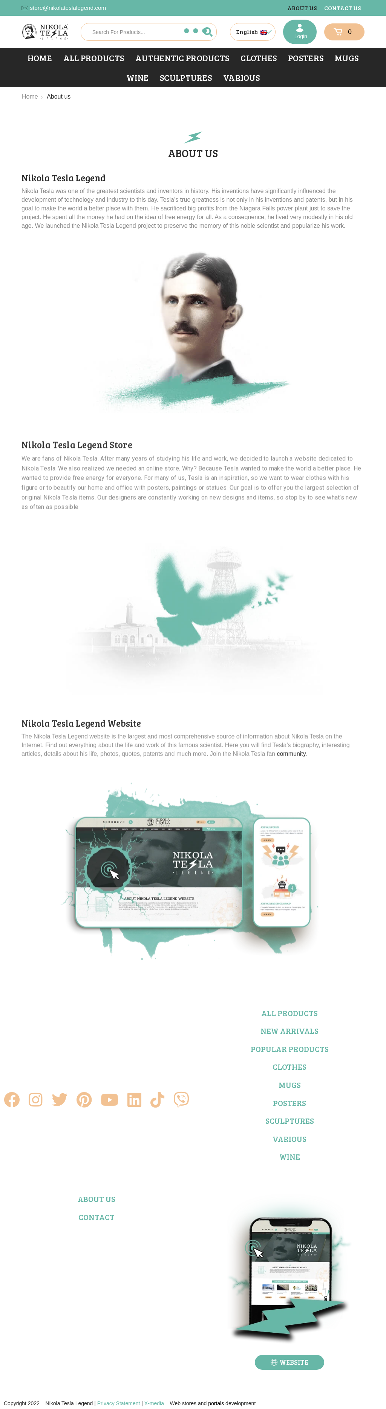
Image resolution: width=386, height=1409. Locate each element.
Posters (305, 57)
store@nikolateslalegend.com (68, 8)
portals (216, 1403)
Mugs (346, 57)
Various (241, 77)
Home (40, 57)
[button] (289, 1362)
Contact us (342, 8)
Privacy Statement (118, 1403)
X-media (154, 1403)
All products (93, 57)
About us (302, 8)
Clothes (258, 57)
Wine (137, 77)
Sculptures (186, 77)
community (291, 927)
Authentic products (182, 57)
